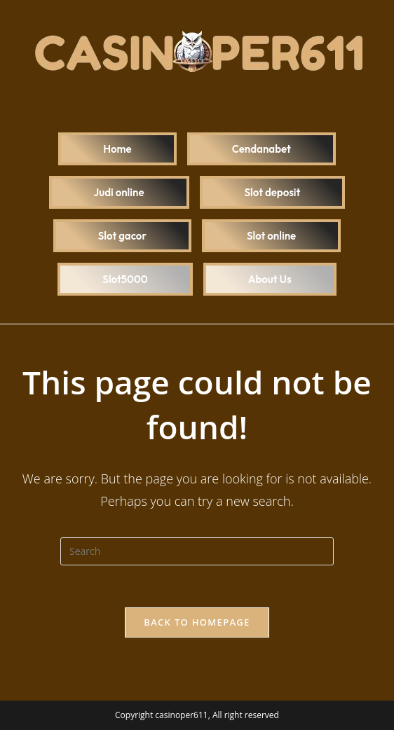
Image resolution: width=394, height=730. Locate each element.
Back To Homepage (197, 622)
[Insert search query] (197, 551)
